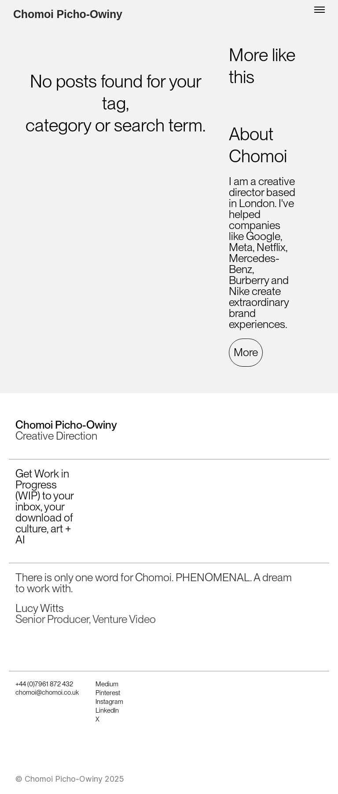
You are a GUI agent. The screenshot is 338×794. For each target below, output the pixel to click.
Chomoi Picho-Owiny (67, 14)
